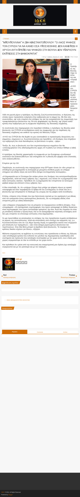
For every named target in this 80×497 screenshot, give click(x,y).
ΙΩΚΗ (2, 492)
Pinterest (25, 262)
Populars (14, 332)
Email (76, 57)
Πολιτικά (6, 38)
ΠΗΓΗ (3, 253)
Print (71, 57)
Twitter (20, 262)
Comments (40, 332)
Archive (65, 332)
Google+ (23, 262)
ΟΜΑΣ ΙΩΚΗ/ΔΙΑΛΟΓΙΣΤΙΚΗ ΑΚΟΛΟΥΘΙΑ (18, 300)
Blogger (68, 282)
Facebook (17, 262)
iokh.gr (44, 57)
